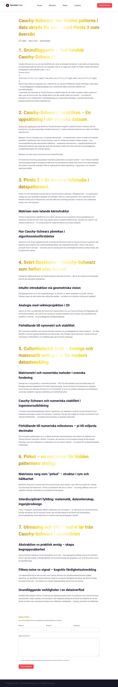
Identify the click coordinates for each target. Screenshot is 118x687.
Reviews (52, 5)
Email (48, 625)
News (65, 5)
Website (77, 626)
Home (39, 5)
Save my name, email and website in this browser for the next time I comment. (45, 660)
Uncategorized (45, 41)
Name (21, 625)
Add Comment (24, 636)
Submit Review (104, 5)
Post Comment (26, 666)
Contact (77, 5)
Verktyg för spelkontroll (27, 127)
